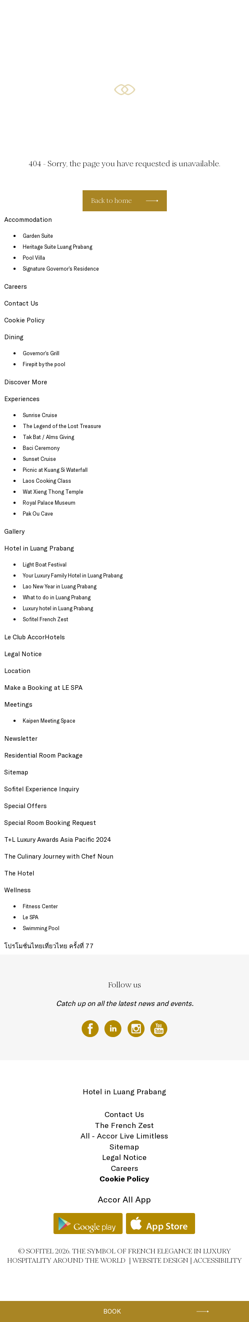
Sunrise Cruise (40, 415)
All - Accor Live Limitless (124, 1136)
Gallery (14, 531)
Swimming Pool (41, 928)
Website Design (160, 1260)
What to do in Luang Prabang (57, 597)
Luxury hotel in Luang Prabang (58, 608)
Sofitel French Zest (45, 619)
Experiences (22, 399)
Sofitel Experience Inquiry (41, 789)
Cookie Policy (24, 320)
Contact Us (21, 303)
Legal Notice (23, 654)
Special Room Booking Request (50, 823)
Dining (14, 337)
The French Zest (124, 1125)
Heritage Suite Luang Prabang (57, 246)
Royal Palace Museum (49, 502)
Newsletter (20, 738)
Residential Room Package (43, 755)
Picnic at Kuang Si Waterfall (55, 469)
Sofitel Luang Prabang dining (79, 16)
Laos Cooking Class (47, 480)
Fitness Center (40, 906)
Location (221, 16)
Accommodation (28, 219)
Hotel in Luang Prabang (39, 548)
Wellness (195, 16)
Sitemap (16, 772)
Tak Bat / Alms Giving (48, 437)
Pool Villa (34, 257)
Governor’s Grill (41, 353)
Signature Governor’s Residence (61, 268)
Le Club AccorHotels (34, 637)
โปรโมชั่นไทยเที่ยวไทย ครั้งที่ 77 (49, 946)
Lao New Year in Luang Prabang (59, 586)
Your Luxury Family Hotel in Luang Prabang (73, 575)
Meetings (166, 16)
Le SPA (30, 917)
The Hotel (30, 16)
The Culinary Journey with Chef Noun (58, 856)
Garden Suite (38, 235)
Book (112, 1311)
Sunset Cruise (39, 458)
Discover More (25, 382)
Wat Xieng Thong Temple (53, 491)
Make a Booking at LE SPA (43, 688)
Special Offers (133, 16)
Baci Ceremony (41, 447)
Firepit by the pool (44, 364)
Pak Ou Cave (38, 513)
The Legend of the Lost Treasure (62, 426)
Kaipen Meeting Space (49, 720)
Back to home (111, 201)
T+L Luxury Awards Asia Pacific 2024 (57, 839)
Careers (15, 286)
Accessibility (217, 1260)
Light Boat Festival (45, 564)
